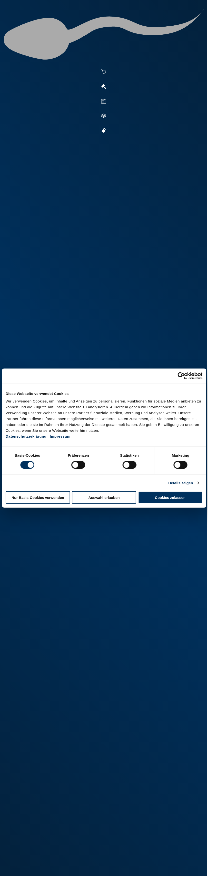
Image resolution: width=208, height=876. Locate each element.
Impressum (60, 436)
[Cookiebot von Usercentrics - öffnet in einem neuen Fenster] (181, 375)
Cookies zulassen (170, 497)
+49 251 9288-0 (40, 782)
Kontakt (84, 865)
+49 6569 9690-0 (41, 850)
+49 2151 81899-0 (42, 816)
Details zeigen (180, 483)
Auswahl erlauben (103, 497)
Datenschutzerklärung (26, 436)
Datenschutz (62, 865)
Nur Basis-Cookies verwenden (37, 497)
